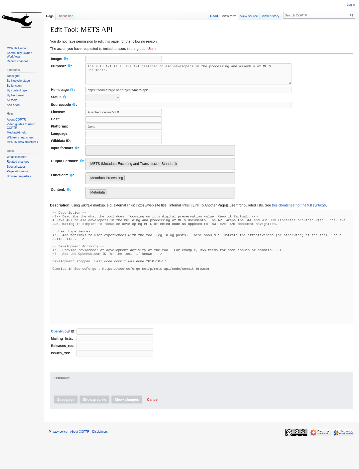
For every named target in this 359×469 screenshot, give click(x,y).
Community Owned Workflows (19, 54)
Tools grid (13, 76)
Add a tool (13, 105)
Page (50, 16)
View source (249, 16)
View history (270, 16)
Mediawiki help (16, 132)
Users (152, 49)
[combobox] (160, 154)
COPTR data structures (22, 142)
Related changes (18, 161)
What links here (17, 157)
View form (229, 16)
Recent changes (17, 61)
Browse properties (19, 176)
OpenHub (59, 357)
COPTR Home (16, 48)
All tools (12, 100)
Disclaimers (100, 458)
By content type (17, 90)
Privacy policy (58, 458)
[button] (152, 426)
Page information (18, 171)
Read (214, 16)
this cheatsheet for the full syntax (297, 209)
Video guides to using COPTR (21, 126)
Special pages (16, 166)
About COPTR (16, 119)
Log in (351, 4)
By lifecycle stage (18, 80)
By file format (15, 95)
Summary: (62, 404)
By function (14, 85)
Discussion (65, 16)
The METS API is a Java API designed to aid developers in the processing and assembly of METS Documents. (190, 75)
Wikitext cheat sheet (20, 137)
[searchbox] (90, 153)
